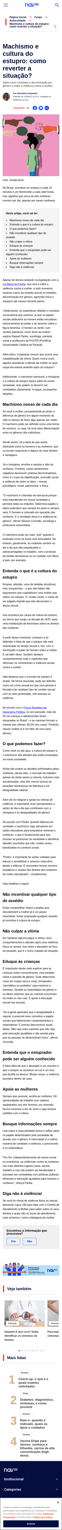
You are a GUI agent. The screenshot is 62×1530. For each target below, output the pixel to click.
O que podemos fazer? (23, 228)
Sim (13, 1241)
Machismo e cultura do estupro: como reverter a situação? (29, 25)
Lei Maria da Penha (14, 284)
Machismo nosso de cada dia (27, 220)
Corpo (38, 17)
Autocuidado (17, 20)
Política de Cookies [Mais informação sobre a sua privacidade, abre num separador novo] (42, 1518)
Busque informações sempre (26, 262)
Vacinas (26, 1434)
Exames (24, 1373)
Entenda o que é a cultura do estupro (31, 224)
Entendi (31, 1525)
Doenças (12, 1323)
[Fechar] (58, 1503)
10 (43, 1350)
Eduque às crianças (21, 245)
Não (29, 1241)
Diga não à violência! (22, 267)
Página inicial (17, 17)
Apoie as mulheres (21, 258)
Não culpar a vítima (21, 241)
